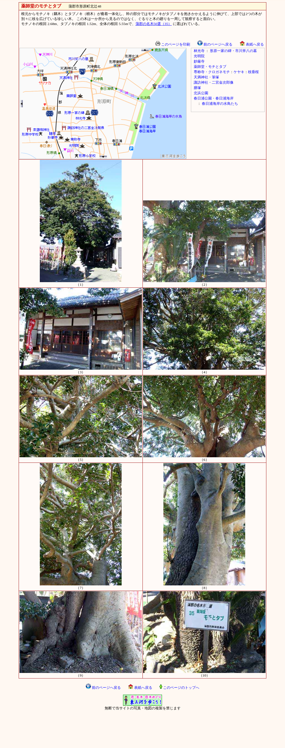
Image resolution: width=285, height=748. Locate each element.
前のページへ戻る (214, 44)
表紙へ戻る (252, 44)
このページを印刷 (172, 44)
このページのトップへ (179, 687)
